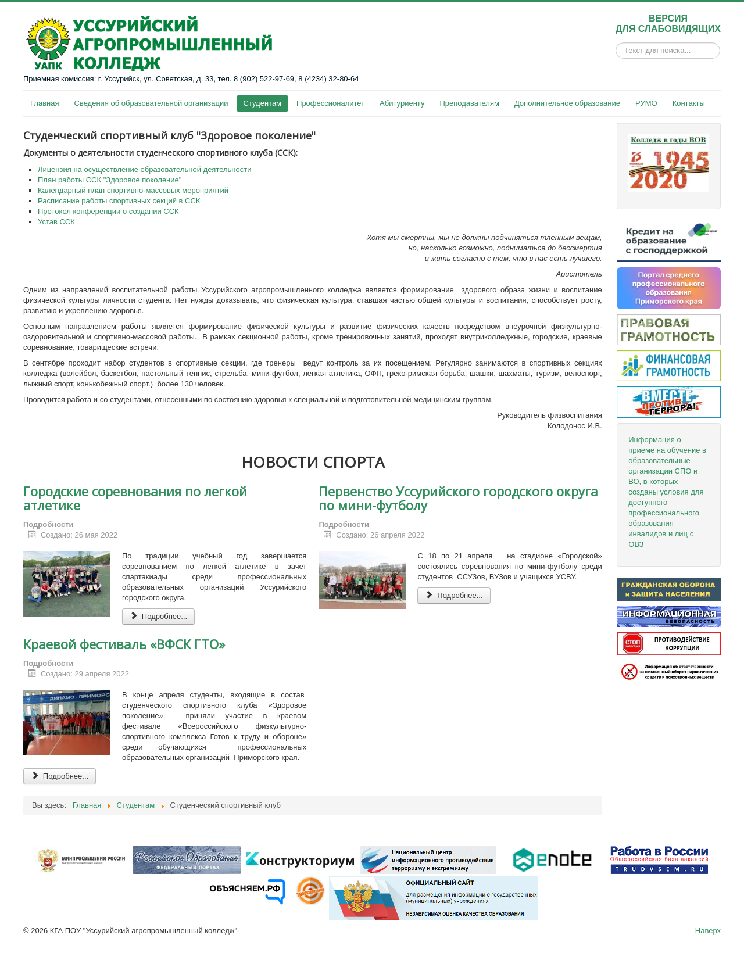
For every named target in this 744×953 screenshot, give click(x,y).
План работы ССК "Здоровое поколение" (109, 179)
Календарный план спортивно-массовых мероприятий (133, 190)
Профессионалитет (330, 103)
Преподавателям (469, 103)
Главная (44, 103)
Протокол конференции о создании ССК (108, 211)
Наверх (708, 930)
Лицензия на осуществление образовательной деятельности (145, 169)
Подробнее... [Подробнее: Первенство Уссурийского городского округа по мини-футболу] (453, 595)
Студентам (263, 103)
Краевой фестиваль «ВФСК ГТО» (124, 644)
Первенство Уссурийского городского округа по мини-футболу (458, 498)
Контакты (689, 103)
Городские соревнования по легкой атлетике (135, 498)
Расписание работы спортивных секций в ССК (119, 200)
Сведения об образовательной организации (151, 103)
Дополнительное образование (567, 103)
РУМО (646, 103)
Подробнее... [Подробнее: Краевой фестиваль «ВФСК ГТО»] (59, 776)
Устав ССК (56, 221)
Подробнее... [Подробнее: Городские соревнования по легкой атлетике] (158, 616)
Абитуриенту (402, 103)
